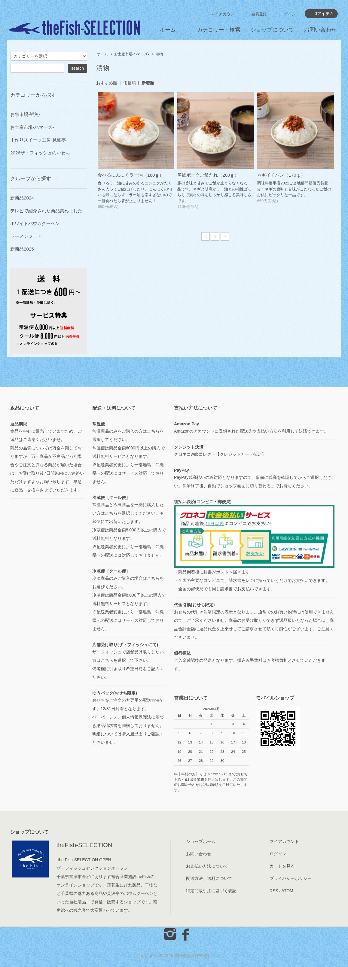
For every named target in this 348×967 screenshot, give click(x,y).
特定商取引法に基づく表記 (211, 890)
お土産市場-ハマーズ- (131, 54)
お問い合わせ (320, 30)
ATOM (287, 890)
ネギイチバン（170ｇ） (281, 175)
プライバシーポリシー (291, 878)
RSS (274, 890)
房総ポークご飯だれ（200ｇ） (208, 175)
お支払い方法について (207, 866)
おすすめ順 (106, 83)
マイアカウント (224, 14)
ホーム (168, 30)
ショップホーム (200, 841)
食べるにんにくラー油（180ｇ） (131, 175)
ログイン (288, 14)
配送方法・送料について (209, 878)
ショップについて (272, 30)
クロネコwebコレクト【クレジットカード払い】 (220, 454)
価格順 (129, 83)
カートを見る (282, 866)
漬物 (159, 54)
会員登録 (259, 14)
